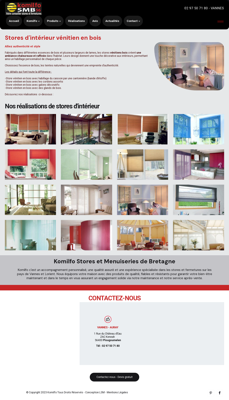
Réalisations (76, 21)
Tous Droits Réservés (70, 396)
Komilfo (32, 21)
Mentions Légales (117, 396)
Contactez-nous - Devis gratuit (114, 381)
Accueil (14, 21)
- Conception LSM (94, 396)
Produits (52, 21)
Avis (95, 21)
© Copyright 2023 (36, 396)
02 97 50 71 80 (196, 8)
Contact (132, 21)
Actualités (112, 21)
